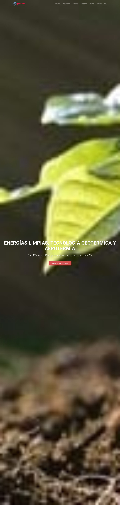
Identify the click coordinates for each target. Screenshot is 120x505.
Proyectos (91, 3)
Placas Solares (66, 3)
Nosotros (99, 3)
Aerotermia (84, 3)
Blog (105, 3)
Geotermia (75, 3)
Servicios (57, 3)
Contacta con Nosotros (60, 263)
